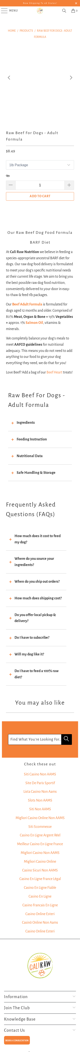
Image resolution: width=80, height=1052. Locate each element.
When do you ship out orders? (37, 582)
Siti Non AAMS (40, 809)
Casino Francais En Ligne (40, 905)
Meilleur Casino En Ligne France (40, 844)
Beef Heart (54, 372)
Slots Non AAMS (40, 800)
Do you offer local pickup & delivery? (35, 618)
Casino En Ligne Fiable (40, 888)
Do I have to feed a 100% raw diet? (37, 674)
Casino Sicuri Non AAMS (40, 870)
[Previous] (9, 78)
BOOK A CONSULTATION (17, 1040)
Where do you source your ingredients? (34, 562)
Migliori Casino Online (40, 862)
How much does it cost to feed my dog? (38, 539)
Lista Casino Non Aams (40, 792)
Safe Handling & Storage (36, 473)
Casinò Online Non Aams (40, 923)
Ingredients (26, 423)
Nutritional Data (30, 456)
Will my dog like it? (29, 654)
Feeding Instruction (32, 439)
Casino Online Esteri (40, 914)
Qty (8, 175)
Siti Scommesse (40, 827)
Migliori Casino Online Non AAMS (40, 818)
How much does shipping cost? (38, 598)
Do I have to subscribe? (32, 638)
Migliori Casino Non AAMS (40, 853)
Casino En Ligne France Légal (40, 879)
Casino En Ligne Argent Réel (40, 835)
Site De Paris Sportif (40, 783)
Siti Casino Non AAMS (40, 774)
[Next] (70, 78)
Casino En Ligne (40, 896)
